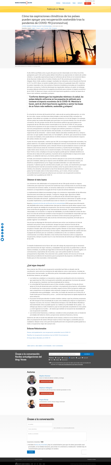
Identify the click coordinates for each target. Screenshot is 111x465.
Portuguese (54, 28)
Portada (58, 3)
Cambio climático (31, 345)
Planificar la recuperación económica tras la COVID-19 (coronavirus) (47, 335)
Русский (46, 28)
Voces (61, 9)
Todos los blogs (66, 3)
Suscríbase (87, 354)
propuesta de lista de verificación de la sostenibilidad (48, 203)
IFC (37, 464)
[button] (94, 3)
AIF (35, 464)
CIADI (44, 464)
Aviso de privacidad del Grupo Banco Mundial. (71, 364)
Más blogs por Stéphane (46, 393)
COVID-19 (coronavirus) (57, 345)
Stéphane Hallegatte (37, 26)
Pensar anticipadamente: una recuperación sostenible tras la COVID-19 (48, 332)
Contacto (80, 3)
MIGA (40, 464)
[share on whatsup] (2, 236)
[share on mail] (2, 224)
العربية (42, 28)
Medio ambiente (39, 345)
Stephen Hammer (26, 26)
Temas (73, 3)
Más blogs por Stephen (46, 381)
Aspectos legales (18, 459)
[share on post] (2, 230)
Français (38, 28)
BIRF (32, 464)
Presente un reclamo (92, 459)
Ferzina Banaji (48, 26)
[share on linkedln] (2, 233)
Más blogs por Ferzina (46, 405)
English (33, 28)
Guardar (31, 451)
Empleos (35, 459)
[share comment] (2, 239)
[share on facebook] (2, 227)
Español (29, 28)
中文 (50, 28)
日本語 (57, 360)
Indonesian (65, 360)
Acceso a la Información (28, 459)
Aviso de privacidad (41, 444)
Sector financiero (47, 345)
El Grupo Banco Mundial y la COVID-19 (38, 338)
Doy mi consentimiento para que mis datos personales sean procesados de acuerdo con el (71, 363)
